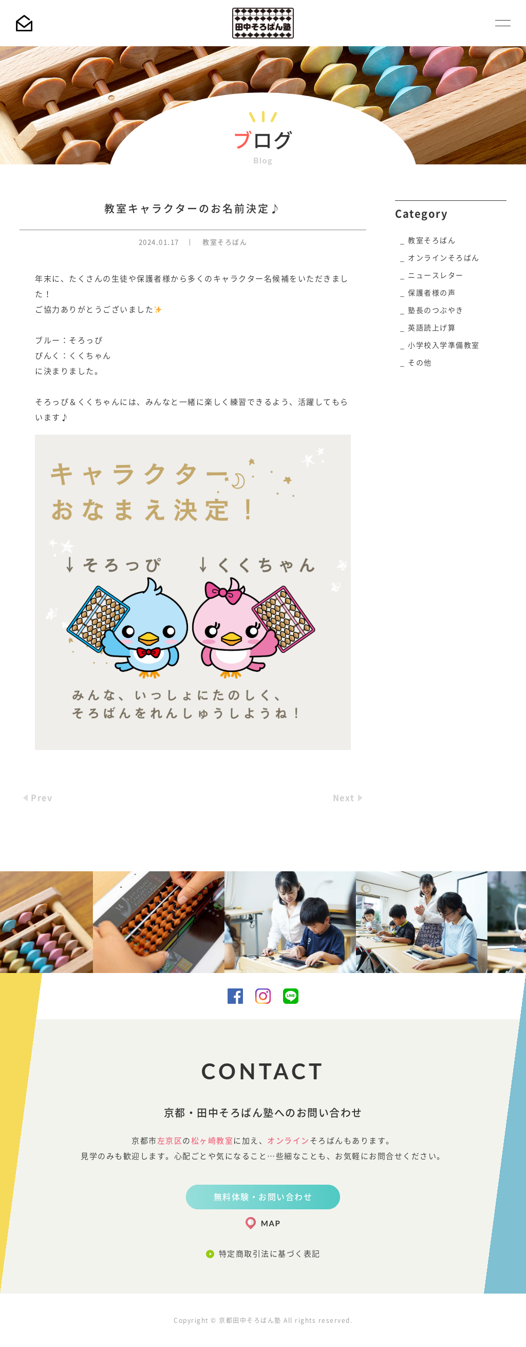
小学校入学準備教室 (444, 345)
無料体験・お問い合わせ (263, 1197)
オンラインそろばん (444, 257)
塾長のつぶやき (436, 310)
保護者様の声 (432, 292)
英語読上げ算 (432, 327)
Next (344, 798)
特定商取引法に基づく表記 (270, 1254)
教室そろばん (224, 242)
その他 (420, 362)
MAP (270, 1223)
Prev (41, 798)
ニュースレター (436, 275)
